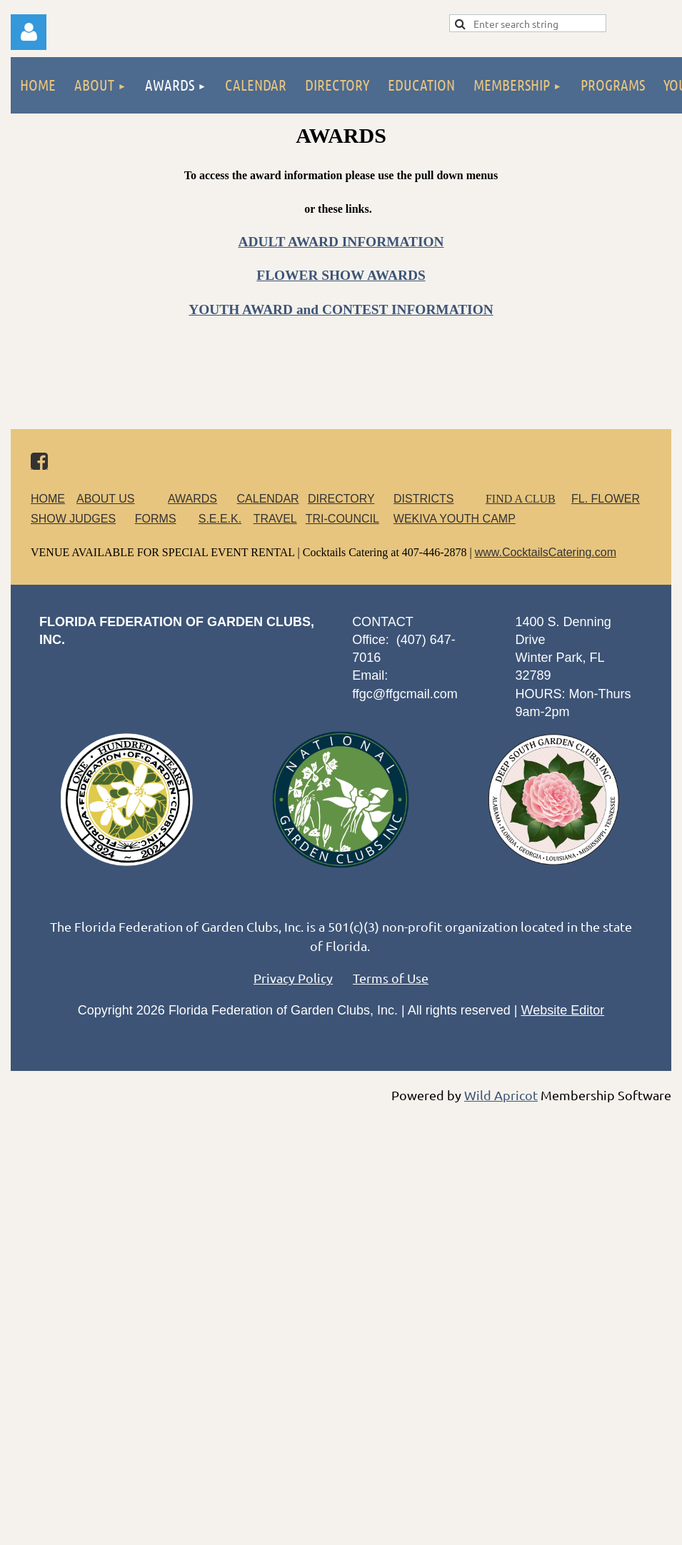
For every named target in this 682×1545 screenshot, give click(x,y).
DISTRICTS (423, 499)
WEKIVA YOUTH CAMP (454, 519)
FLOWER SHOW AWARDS (340, 275)
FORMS (155, 519)
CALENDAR (268, 499)
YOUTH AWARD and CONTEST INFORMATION (341, 309)
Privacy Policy (293, 977)
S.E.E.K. (220, 519)
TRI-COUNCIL (342, 519)
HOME (48, 499)
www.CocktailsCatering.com (545, 552)
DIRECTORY (341, 499)
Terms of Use (390, 977)
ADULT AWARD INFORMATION (341, 241)
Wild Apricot (501, 1094)
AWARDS (201, 499)
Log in (28, 32)
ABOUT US (105, 499)
